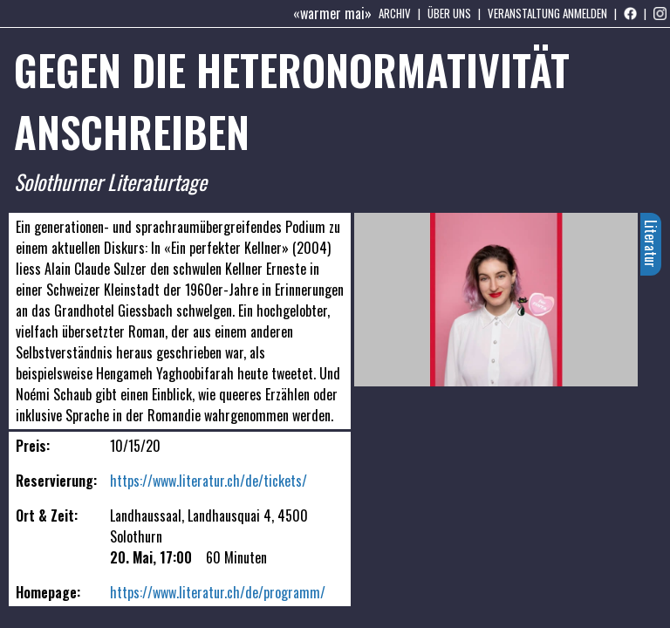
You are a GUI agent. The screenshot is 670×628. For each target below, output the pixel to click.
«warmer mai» (332, 13)
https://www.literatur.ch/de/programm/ (217, 592)
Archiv (395, 13)
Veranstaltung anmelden (547, 13)
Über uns (449, 13)
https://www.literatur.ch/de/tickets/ (208, 480)
